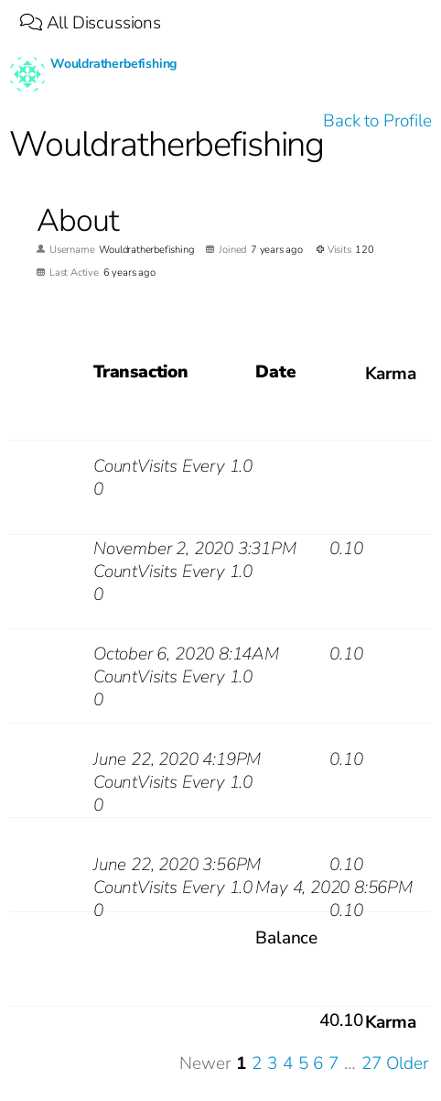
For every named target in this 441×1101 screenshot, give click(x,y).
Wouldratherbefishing (113, 63)
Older (407, 1063)
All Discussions (90, 23)
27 (371, 1063)
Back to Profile (377, 121)
